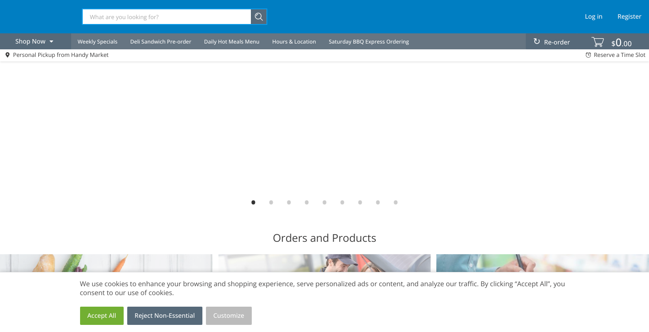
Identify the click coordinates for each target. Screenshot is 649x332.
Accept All (101, 316)
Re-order (557, 42)
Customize (229, 316)
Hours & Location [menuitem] (294, 41)
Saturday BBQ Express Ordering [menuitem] (369, 41)
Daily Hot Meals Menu (232, 41)
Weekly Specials (97, 41)
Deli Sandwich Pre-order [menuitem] (160, 41)
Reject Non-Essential (165, 316)
